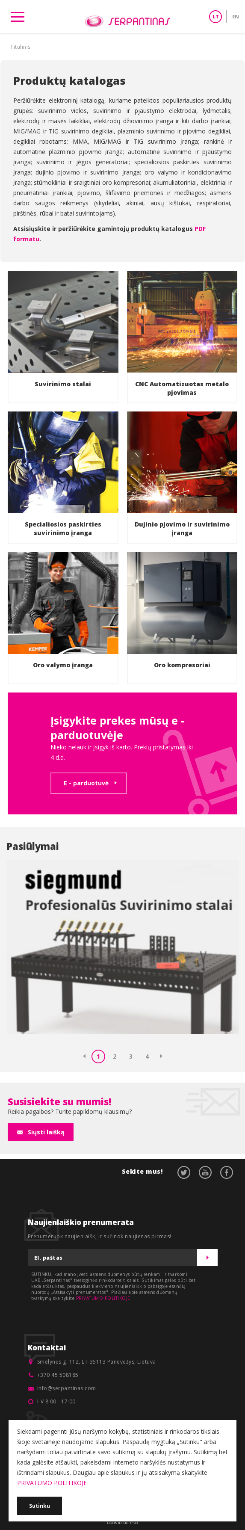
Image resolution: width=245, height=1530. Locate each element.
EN (235, 16)
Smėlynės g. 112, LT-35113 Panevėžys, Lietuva (96, 1361)
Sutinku (39, 1505)
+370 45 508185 (58, 1375)
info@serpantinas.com (66, 1388)
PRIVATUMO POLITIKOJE (103, 1298)
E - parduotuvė (86, 783)
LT (216, 16)
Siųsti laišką (46, 1132)
